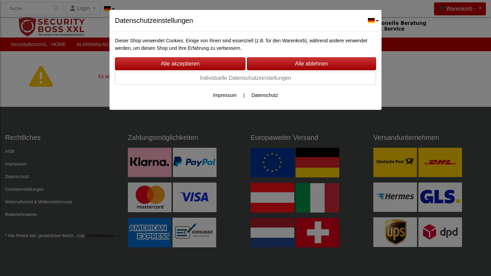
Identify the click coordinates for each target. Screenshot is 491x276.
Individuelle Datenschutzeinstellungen (245, 78)
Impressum (225, 95)
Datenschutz (264, 95)
